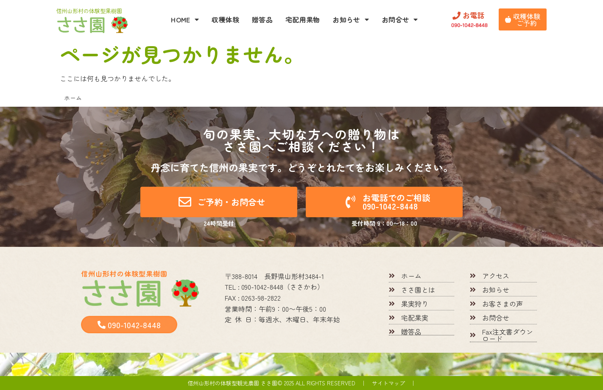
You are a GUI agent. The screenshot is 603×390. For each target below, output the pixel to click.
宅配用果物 (302, 19)
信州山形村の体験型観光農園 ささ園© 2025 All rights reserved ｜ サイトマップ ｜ (301, 383)
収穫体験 (225, 19)
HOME (185, 19)
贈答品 (262, 19)
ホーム (73, 98)
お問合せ (400, 19)
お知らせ (350, 19)
